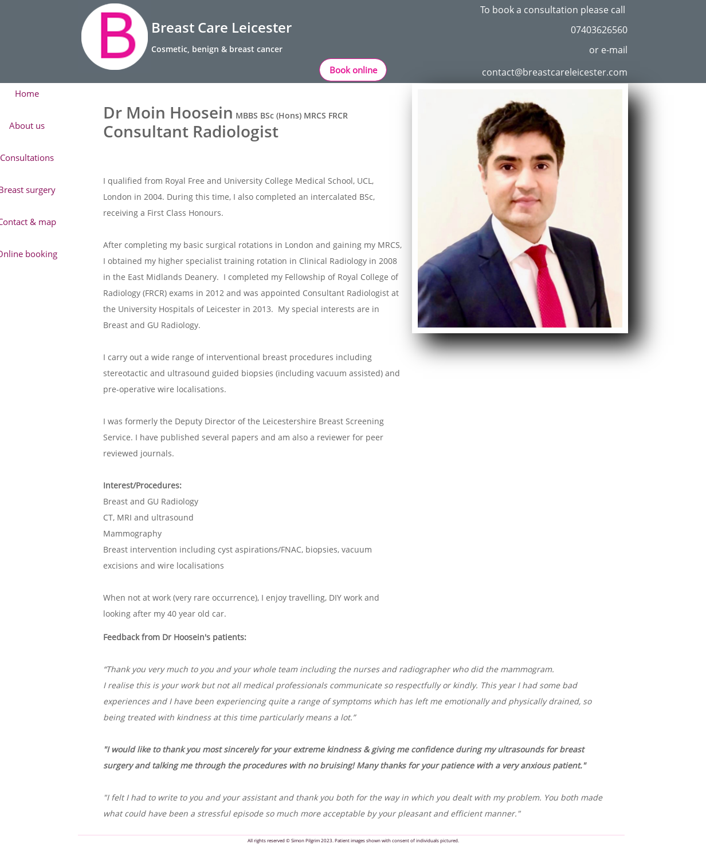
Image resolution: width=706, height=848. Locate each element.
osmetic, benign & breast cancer (219, 49)
